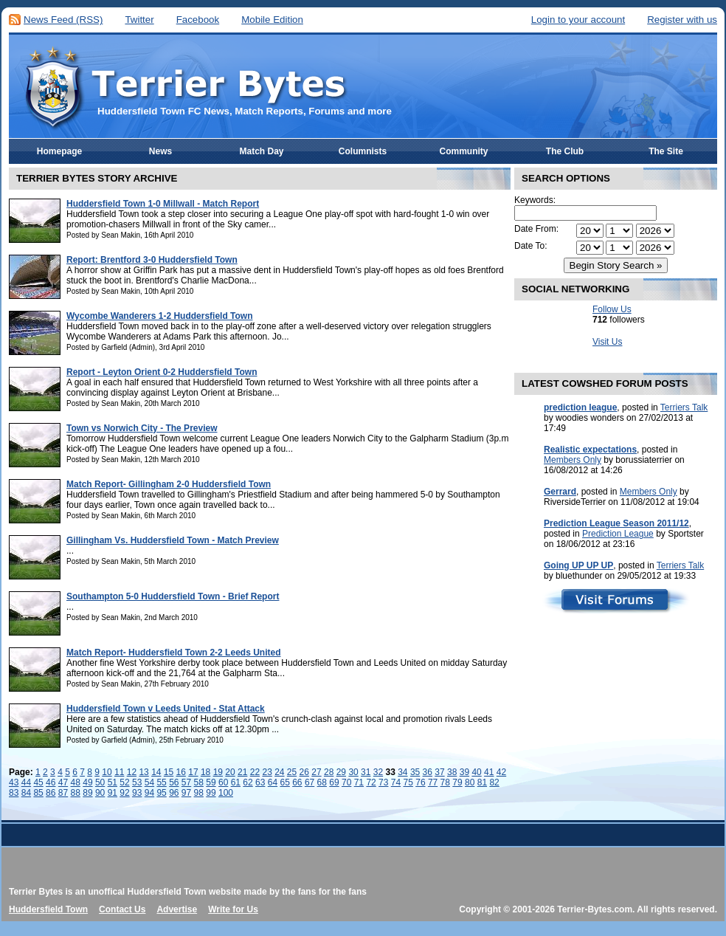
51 (112, 782)
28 (328, 772)
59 (210, 782)
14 (156, 772)
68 (322, 782)
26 (304, 772)
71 (359, 782)
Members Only (572, 460)
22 (255, 772)
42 (501, 772)
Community (464, 151)
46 (50, 782)
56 (174, 782)
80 (469, 782)
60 (223, 782)
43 (13, 782)
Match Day (261, 151)
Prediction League (618, 534)
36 (427, 772)
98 (199, 793)
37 (439, 772)
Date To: (530, 246)
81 (482, 782)
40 (476, 772)
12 (131, 772)
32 (378, 772)
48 (75, 782)
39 (464, 772)
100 (225, 793)
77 (433, 782)
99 (210, 793)
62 (247, 782)
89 (87, 793)
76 (420, 782)
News (160, 151)
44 (26, 782)
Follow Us (612, 309)
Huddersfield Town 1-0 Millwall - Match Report (162, 204)
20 (230, 772)
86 (50, 793)
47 (63, 782)
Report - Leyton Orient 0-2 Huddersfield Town (161, 372)
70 (346, 782)
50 (100, 782)
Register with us (682, 19)
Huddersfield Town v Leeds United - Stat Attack (165, 708)
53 (137, 782)
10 (106, 772)
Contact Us (122, 909)
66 (297, 782)
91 (112, 793)
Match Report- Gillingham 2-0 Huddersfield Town (168, 484)
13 (143, 772)
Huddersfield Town (48, 909)
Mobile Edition (272, 19)
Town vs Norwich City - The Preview (142, 428)
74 (396, 782)
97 (186, 793)
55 (161, 782)
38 (452, 772)
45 (38, 782)
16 (181, 772)
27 (316, 772)
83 (13, 793)
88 (75, 793)
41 (489, 772)
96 (174, 793)
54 (149, 782)
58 (199, 782)
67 (309, 782)
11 (119, 772)
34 (402, 772)
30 (353, 772)
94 (149, 793)
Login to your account (578, 19)
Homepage (59, 151)
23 (267, 772)
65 (284, 782)
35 (415, 772)
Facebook (198, 19)
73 (383, 782)
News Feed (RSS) (63, 19)
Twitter (139, 19)
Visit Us (607, 342)
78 (445, 782)
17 (193, 772)
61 (236, 782)
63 (260, 782)
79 (457, 782)
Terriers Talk (684, 407)
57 (186, 782)
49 (87, 782)
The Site (666, 151)
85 (38, 793)
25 (292, 772)
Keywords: (535, 200)
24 (279, 772)
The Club (565, 151)
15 (168, 772)
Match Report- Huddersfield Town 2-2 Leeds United (173, 652)
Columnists (363, 151)
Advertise (176, 909)
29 (341, 772)
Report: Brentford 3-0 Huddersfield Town (152, 260)
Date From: (536, 229)
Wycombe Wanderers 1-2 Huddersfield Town (159, 316)
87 (63, 793)
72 (371, 782)
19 (218, 772)
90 (100, 793)
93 (137, 793)
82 (494, 782)
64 (272, 782)
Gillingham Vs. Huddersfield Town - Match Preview (172, 540)
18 (205, 772)
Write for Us (233, 909)
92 (124, 793)
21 (242, 772)
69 (334, 782)
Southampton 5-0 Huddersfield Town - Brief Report (172, 596)
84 (26, 793)
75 (408, 782)
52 (124, 782)
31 (365, 772)
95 (161, 793)
